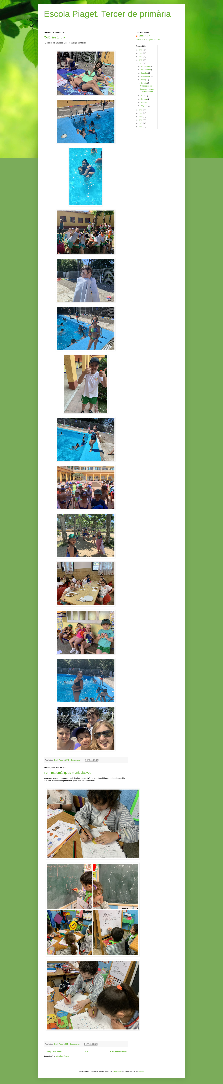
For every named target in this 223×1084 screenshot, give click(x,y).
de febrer (144, 102)
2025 (141, 53)
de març (144, 99)
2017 (141, 123)
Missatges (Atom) (62, 1056)
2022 (141, 63)
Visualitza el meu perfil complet (148, 40)
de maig (144, 83)
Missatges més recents (53, 1052)
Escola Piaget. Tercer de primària (107, 14)
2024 (141, 57)
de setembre (146, 76)
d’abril (143, 96)
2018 (141, 120)
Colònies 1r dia (54, 37)
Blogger (141, 1071)
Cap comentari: (76, 760)
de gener (144, 106)
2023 (141, 60)
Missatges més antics (118, 1052)
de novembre (146, 70)
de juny (144, 80)
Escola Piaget (144, 36)
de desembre (146, 66)
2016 (141, 127)
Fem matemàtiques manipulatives (67, 772)
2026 (141, 50)
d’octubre (144, 73)
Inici (86, 1052)
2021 (141, 110)
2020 (141, 113)
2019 (141, 117)
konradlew (117, 1071)
